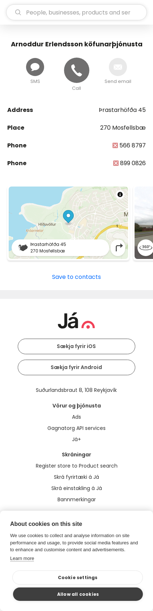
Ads (76, 416)
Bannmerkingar (77, 499)
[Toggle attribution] (120, 194)
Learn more (22, 558)
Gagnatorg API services (76, 428)
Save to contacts (76, 277)
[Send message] (35, 67)
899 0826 (133, 163)
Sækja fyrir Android (76, 367)
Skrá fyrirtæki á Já (76, 477)
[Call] (76, 70)
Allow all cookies (78, 594)
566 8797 (132, 145)
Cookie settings (78, 577)
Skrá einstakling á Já (76, 488)
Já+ (76, 439)
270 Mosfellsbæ (123, 128)
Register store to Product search (77, 465)
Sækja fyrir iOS (76, 346)
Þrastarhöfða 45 (122, 110)
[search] (76, 12)
